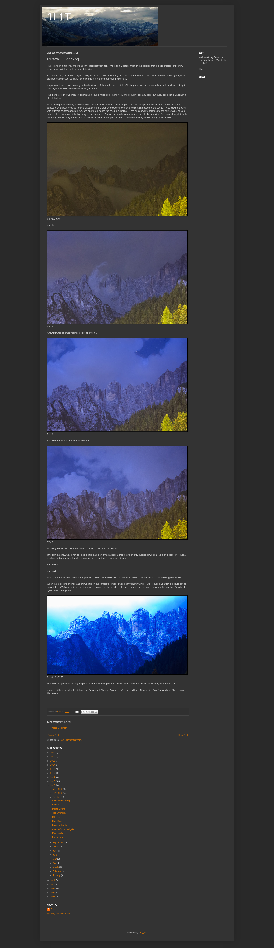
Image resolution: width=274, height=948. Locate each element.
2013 (53, 781)
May (55, 859)
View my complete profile (58, 914)
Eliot (53, 909)
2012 (53, 785)
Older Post (183, 735)
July (55, 851)
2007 (53, 897)
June (55, 855)
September (58, 842)
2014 (53, 777)
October (57, 797)
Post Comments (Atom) (71, 740)
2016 (53, 769)
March (56, 867)
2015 (53, 773)
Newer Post (53, 735)
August (56, 846)
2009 (53, 888)
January (57, 875)
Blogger (142, 932)
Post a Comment (59, 728)
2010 (53, 884)
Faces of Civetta (59, 825)
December (58, 789)
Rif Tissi (56, 817)
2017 (53, 765)
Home (118, 735)
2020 (53, 752)
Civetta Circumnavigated (63, 829)
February (57, 871)
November (58, 793)
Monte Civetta (58, 809)
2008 (53, 893)
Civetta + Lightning (61, 800)
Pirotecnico (57, 837)
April (55, 863)
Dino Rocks (57, 821)
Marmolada (57, 833)
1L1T (59, 17)
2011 (53, 880)
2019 (53, 757)
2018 (53, 761)
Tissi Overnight (59, 813)
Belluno (55, 804)
